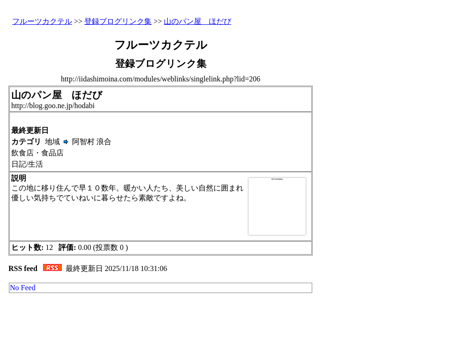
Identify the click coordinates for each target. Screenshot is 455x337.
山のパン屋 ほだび (197, 21)
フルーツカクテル (42, 21)
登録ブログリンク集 (118, 21)
